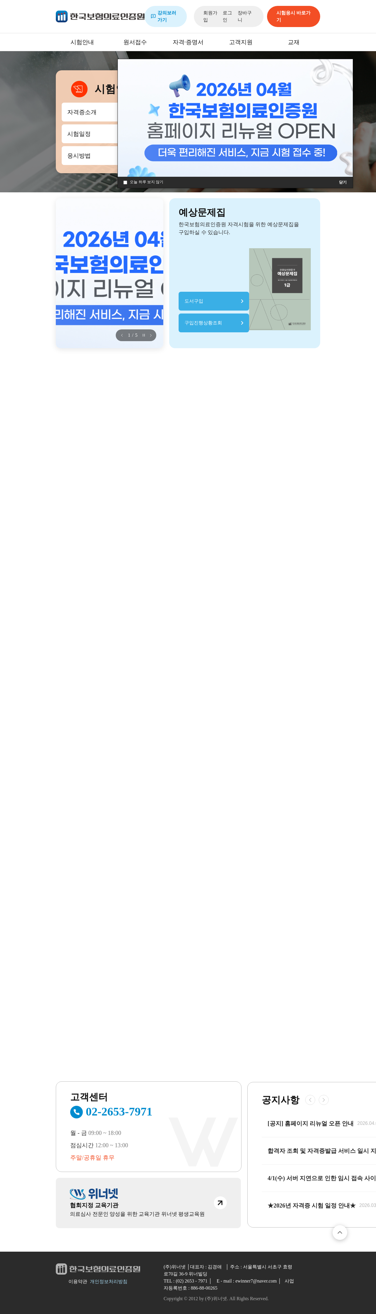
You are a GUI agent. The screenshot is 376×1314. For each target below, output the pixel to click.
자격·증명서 (188, 42)
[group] (109, 273)
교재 (294, 42)
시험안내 (82, 42)
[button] (121, 335)
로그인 (227, 16)
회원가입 (210, 16)
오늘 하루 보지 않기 (143, 182)
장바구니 (245, 16)
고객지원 (241, 42)
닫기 (343, 182)
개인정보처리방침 (108, 1281)
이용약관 (77, 1281)
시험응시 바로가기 (293, 16)
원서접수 (135, 42)
